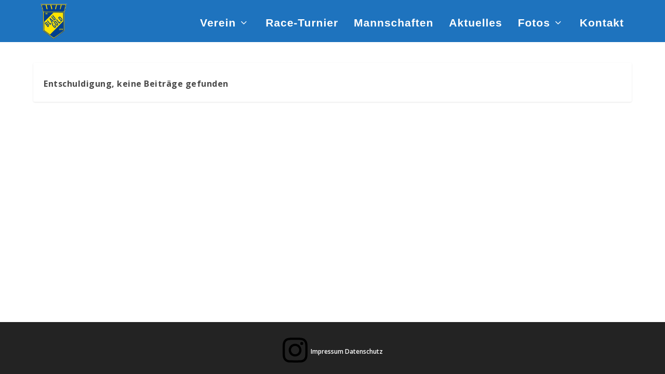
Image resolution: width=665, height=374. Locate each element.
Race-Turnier (301, 23)
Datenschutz (364, 351)
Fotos (534, 23)
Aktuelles (475, 23)
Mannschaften (393, 23)
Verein (218, 23)
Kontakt (602, 23)
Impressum (327, 351)
